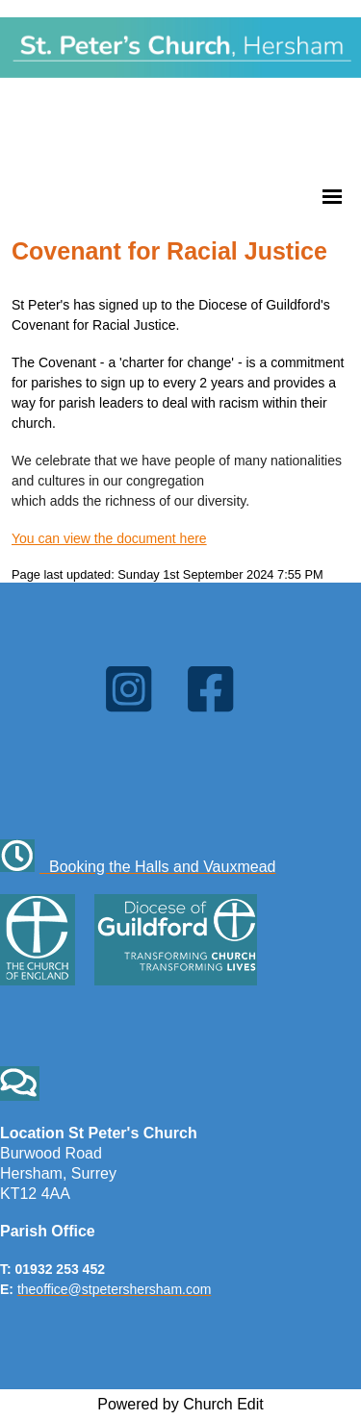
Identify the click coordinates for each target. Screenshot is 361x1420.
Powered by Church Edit (180, 1404)
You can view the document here (109, 538)
